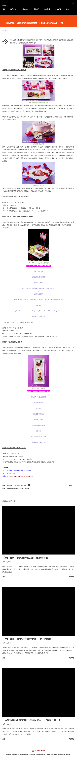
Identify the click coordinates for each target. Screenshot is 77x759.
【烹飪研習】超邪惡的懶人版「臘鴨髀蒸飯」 (26, 557)
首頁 (3, 9)
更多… (68, 9)
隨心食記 (13, 9)
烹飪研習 (58, 9)
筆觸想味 (47, 9)
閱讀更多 (72, 577)
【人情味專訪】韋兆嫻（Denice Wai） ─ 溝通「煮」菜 (31, 719)
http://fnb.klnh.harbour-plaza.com (21, 476)
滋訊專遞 (23, 485)
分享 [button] (70, 485)
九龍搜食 (10, 485)
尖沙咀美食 (16, 485)
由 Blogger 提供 (38, 751)
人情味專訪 (24, 9)
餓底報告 (36, 9)
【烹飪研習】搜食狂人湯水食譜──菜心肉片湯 (27, 638)
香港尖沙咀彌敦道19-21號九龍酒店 (18, 488)
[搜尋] (68, 3)
